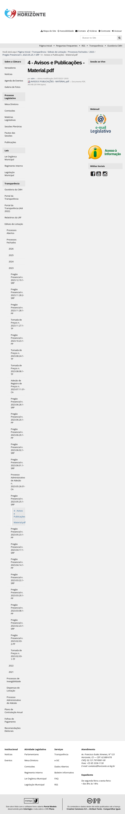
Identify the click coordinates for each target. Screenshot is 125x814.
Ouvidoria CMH (114, 45)
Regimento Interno (33, 772)
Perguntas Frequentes (66, 45)
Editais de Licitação (57, 51)
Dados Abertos (62, 766)
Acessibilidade (67, 30)
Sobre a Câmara (13, 61)
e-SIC (57, 760)
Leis (7, 150)
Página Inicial (45, 45)
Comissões (29, 766)
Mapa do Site (49, 30)
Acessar (118, 30)
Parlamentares (31, 754)
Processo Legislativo (10, 97)
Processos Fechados (78, 51)
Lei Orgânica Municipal (35, 778)
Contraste (105, 30)
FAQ (57, 778)
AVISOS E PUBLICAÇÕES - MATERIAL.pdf (49, 81)
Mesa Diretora (31, 760)
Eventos (8, 760)
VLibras (93, 30)
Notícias (8, 754)
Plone (51, 809)
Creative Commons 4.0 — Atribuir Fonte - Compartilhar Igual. (94, 809)
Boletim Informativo (64, 772)
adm (33, 78)
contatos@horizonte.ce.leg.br (101, 766)
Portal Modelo (50, 806)
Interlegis (27, 809)
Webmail (94, 109)
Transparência (96, 45)
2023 (91, 51)
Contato (82, 30)
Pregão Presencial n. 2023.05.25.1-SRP (20, 54)
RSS (83, 45)
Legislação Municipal (34, 784)
